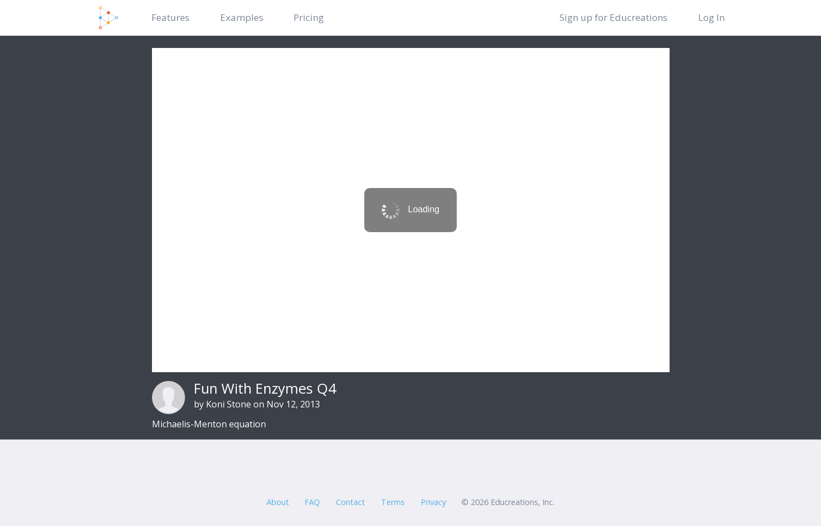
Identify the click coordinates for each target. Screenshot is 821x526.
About (278, 502)
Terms (393, 502)
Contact (350, 502)
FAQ (312, 502)
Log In (711, 17)
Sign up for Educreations (613, 17)
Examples (241, 17)
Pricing (308, 17)
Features (170, 17)
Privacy (433, 502)
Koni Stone (228, 404)
